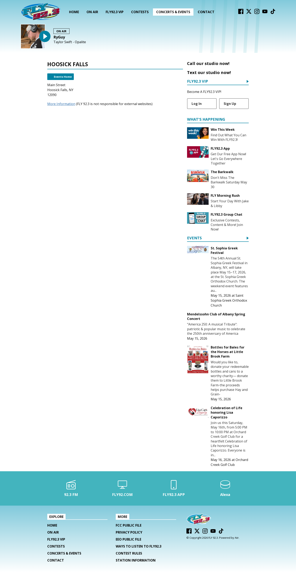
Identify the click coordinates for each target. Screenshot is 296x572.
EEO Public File (128, 539)
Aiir (237, 538)
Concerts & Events (173, 12)
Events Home (63, 77)
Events (194, 238)
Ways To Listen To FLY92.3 (138, 546)
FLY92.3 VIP (115, 12)
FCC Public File (128, 525)
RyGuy (59, 37)
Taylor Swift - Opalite (69, 42)
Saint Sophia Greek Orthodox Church (229, 300)
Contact (206, 12)
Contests (140, 12)
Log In (197, 103)
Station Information (136, 560)
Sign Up (230, 103)
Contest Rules (129, 553)
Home (74, 12)
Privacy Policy (129, 532)
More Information (61, 104)
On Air (92, 12)
